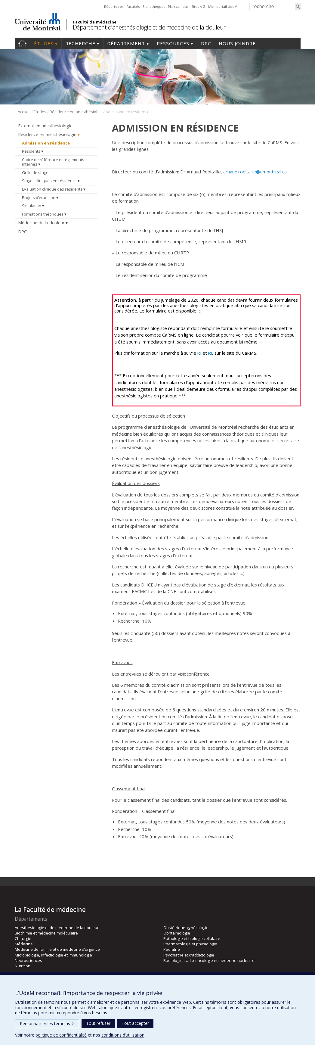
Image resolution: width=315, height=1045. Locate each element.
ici (200, 311)
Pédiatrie (171, 949)
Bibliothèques (154, 6)
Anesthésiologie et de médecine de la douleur (57, 927)
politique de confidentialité (61, 1035)
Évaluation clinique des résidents (52, 189)
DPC (206, 43)
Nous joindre (237, 43)
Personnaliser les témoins (47, 1023)
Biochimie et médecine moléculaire (46, 933)
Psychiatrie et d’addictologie (188, 955)
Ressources (173, 43)
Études (44, 43)
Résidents (31, 151)
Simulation (31, 205)
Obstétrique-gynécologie (185, 927)
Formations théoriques (42, 214)
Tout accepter (135, 1023)
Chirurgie (23, 938)
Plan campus (178, 6)
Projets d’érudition (38, 197)
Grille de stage (35, 172)
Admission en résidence (46, 143)
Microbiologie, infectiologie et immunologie (53, 955)
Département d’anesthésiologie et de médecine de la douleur (149, 27)
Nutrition (22, 966)
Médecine (24, 944)
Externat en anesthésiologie (45, 126)
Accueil (22, 43)
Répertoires (113, 6)
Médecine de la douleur (41, 222)
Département (126, 43)
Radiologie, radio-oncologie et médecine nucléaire (209, 960)
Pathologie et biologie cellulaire (191, 938)
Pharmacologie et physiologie (190, 944)
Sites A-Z (198, 6)
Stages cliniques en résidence (49, 180)
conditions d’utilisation (122, 1035)
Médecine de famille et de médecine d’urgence (57, 949)
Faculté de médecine (95, 22)
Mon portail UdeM (222, 6)
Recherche (80, 43)
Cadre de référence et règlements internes (53, 162)
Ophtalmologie (176, 933)
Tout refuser (98, 1023)
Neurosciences (28, 960)
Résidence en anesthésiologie (76, 111)
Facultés (133, 6)
